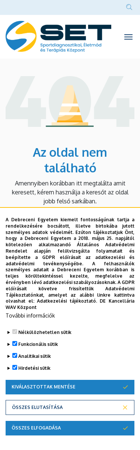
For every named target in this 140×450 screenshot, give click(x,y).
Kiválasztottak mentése (43, 387)
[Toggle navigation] (128, 37)
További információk (30, 315)
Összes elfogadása (36, 428)
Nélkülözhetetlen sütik (44, 332)
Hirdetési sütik (34, 368)
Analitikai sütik (34, 356)
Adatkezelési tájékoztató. (67, 301)
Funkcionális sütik (38, 344)
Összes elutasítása (37, 407)
